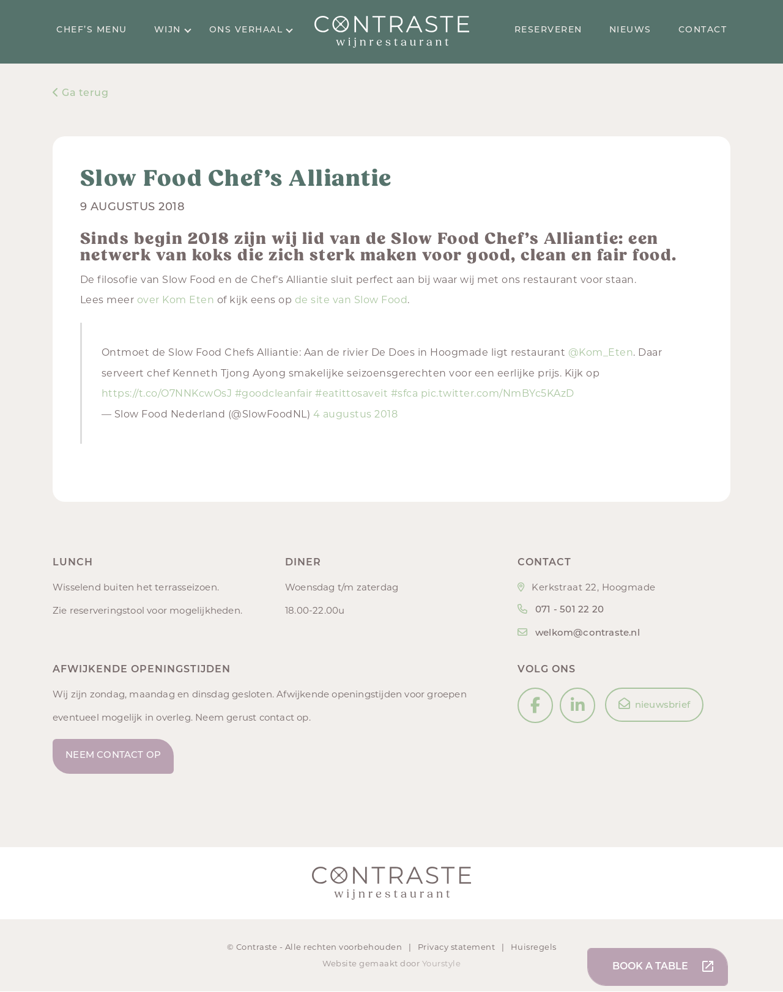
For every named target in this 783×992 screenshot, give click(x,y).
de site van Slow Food (351, 300)
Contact (702, 30)
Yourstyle (440, 964)
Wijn (172, 30)
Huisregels (534, 947)
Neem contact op (113, 756)
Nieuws (630, 30)
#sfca (404, 393)
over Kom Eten (176, 300)
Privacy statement (457, 947)
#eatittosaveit (351, 393)
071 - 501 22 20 (569, 610)
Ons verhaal (251, 30)
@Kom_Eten (601, 352)
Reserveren (548, 30)
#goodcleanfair (274, 393)
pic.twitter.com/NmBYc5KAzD (497, 393)
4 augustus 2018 (355, 414)
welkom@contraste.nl (587, 633)
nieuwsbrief (654, 704)
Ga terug (80, 93)
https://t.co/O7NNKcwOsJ (167, 393)
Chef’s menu (91, 30)
